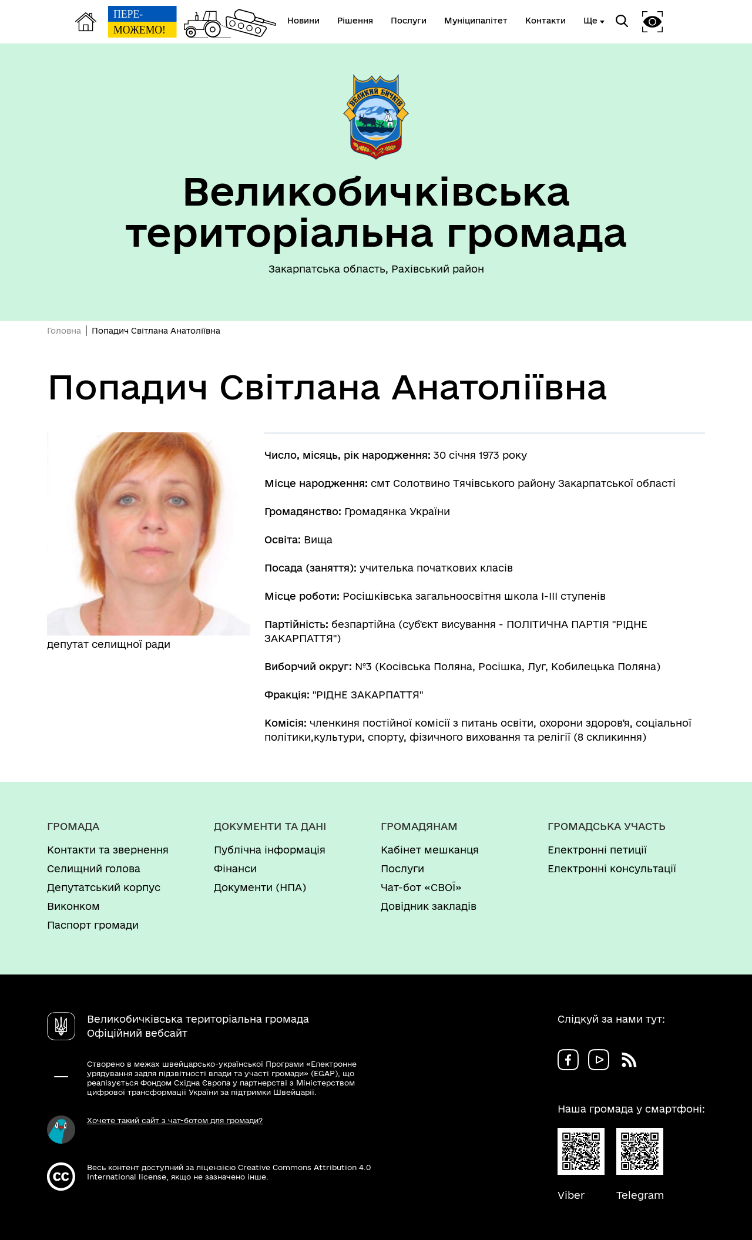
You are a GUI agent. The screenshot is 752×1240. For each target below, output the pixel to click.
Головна (64, 330)
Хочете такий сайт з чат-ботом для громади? (175, 1120)
